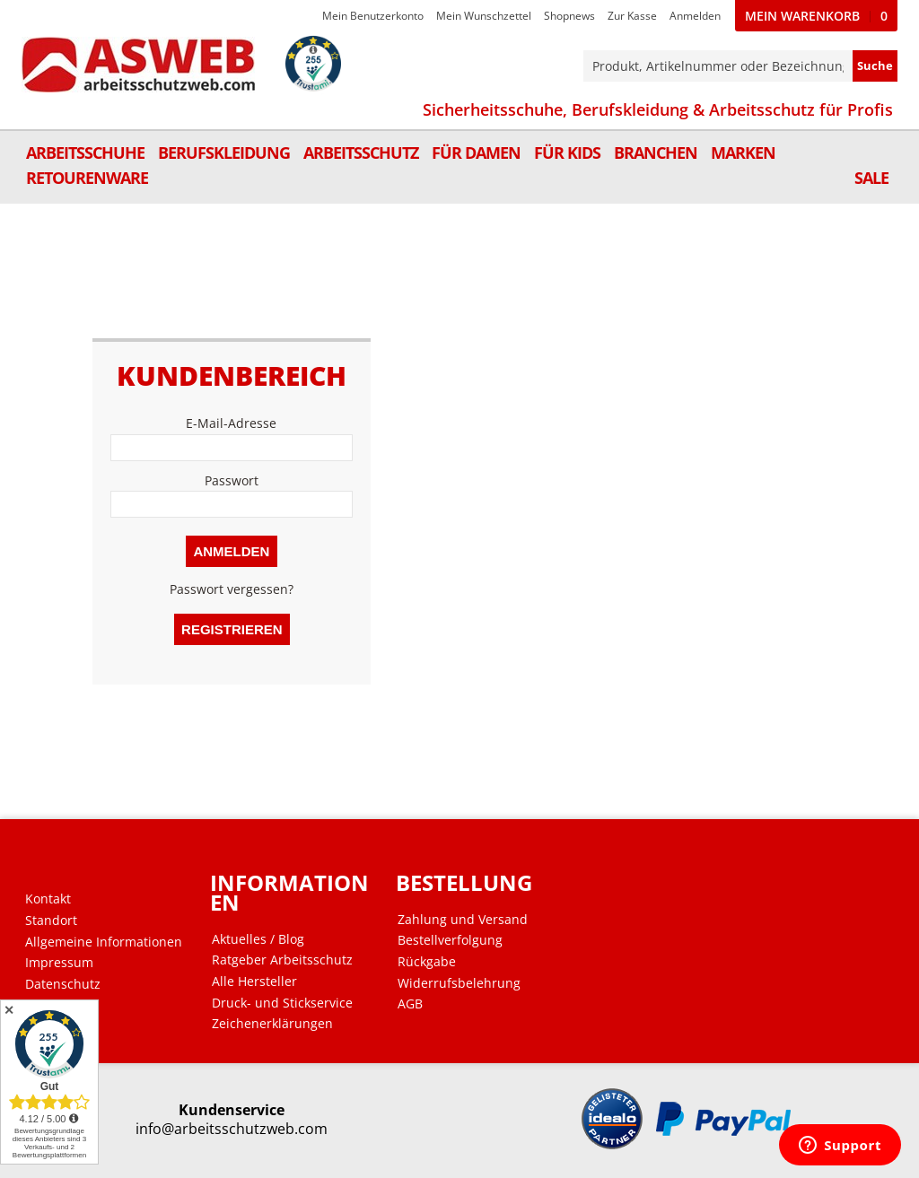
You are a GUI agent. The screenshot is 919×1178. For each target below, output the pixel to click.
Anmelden (695, 15)
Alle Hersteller (254, 981)
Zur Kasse (632, 15)
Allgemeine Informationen (103, 942)
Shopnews (569, 15)
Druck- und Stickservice (282, 1003)
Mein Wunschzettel (483, 15)
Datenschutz (63, 984)
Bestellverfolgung (450, 940)
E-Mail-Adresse (232, 423)
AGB (410, 1004)
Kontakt (48, 899)
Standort (51, 920)
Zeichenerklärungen (272, 1024)
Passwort (231, 480)
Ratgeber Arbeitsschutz (282, 960)
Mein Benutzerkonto (373, 15)
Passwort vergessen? (231, 589)
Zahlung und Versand (463, 920)
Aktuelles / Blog (258, 939)
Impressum (59, 963)
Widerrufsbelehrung (459, 983)
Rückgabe (427, 962)
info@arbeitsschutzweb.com (232, 1129)
